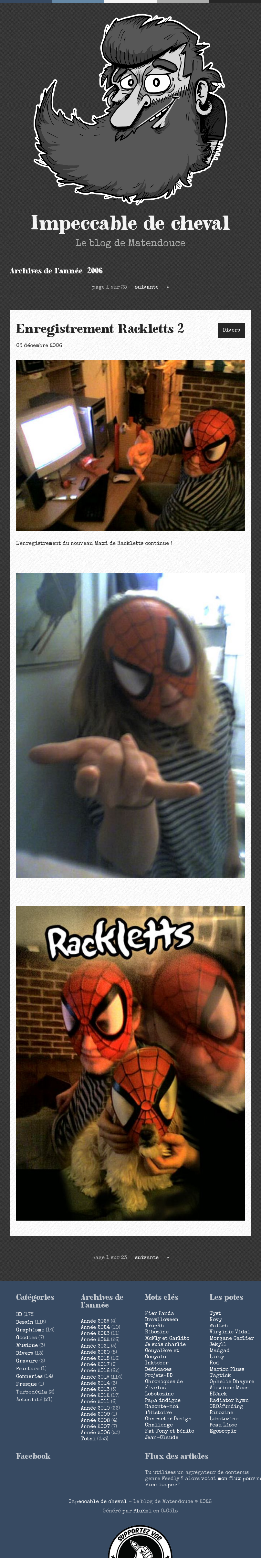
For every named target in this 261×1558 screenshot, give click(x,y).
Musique (27, 1346)
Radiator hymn (229, 1401)
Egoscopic (223, 1431)
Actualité (29, 1400)
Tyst (215, 1314)
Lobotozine (159, 1394)
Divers (231, 330)
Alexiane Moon (229, 1388)
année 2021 (95, 1346)
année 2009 (95, 1414)
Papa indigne (163, 1401)
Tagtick (220, 1376)
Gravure (27, 1361)
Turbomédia (31, 1392)
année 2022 (95, 1340)
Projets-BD (158, 1376)
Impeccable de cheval (130, 223)
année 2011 (95, 1402)
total (89, 1439)
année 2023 (95, 1334)
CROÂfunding (226, 1407)
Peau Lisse (223, 1425)
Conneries (29, 1377)
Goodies (26, 1338)
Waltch (219, 1326)
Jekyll (218, 1345)
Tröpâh (154, 1326)
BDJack (218, 1394)
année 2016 (95, 1371)
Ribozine (157, 1332)
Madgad (220, 1351)
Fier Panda (159, 1314)
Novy (216, 1320)
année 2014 (95, 1383)
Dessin (24, 1322)
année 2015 (95, 1377)
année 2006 (95, 1433)
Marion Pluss (227, 1370)
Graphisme (30, 1330)
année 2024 (95, 1327)
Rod (214, 1363)
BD (19, 1315)
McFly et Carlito (167, 1338)
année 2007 (95, 1427)
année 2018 (95, 1359)
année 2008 (95, 1421)
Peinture (27, 1369)
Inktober (156, 1363)
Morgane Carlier (232, 1338)
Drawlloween (161, 1320)
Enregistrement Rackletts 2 (100, 329)
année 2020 (95, 1352)
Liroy (217, 1357)
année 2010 (95, 1408)
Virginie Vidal (230, 1332)
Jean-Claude (161, 1438)
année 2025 (95, 1321)
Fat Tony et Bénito (169, 1431)
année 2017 (95, 1365)
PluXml (142, 1511)
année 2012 (95, 1396)
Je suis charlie (165, 1345)
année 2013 (95, 1390)
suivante (147, 287)
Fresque (26, 1384)
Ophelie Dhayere (232, 1382)
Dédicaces (158, 1370)
